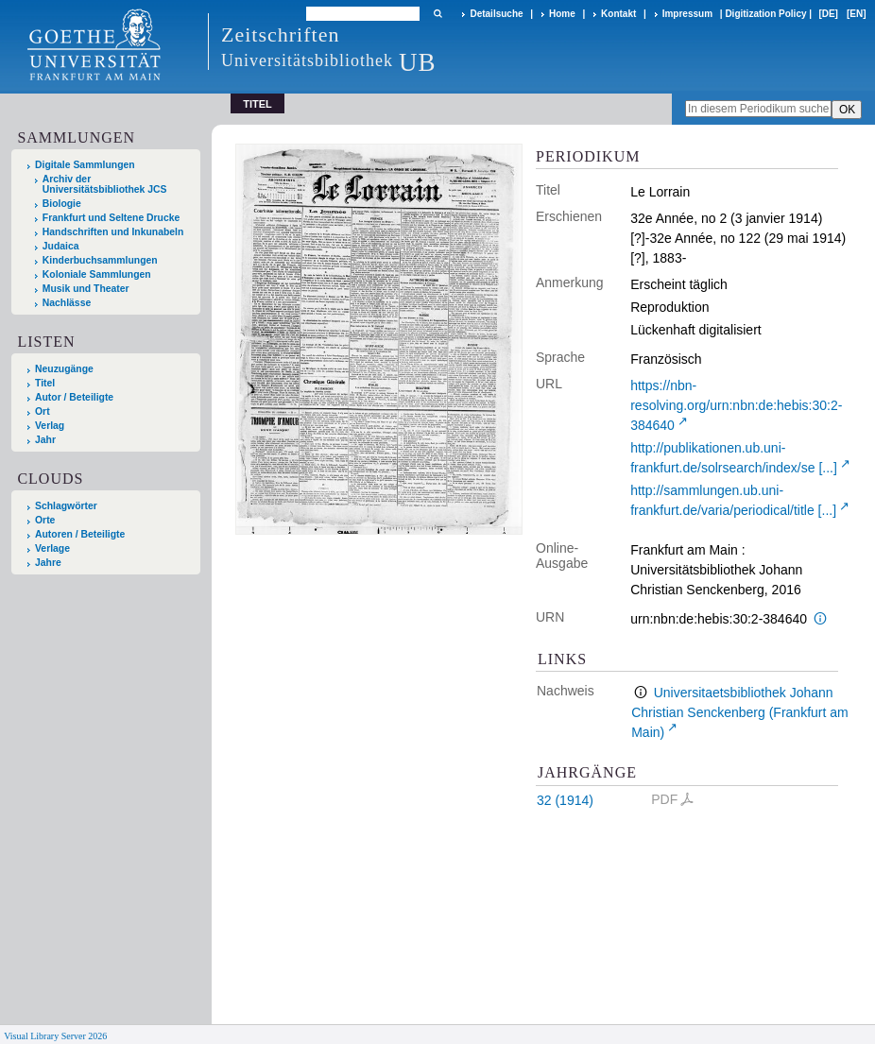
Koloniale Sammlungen (97, 274)
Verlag (49, 425)
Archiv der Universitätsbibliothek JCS (105, 184)
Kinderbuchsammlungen (100, 260)
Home (562, 14)
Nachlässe (67, 303)
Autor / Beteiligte (74, 397)
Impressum (687, 14)
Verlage (52, 548)
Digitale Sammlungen (85, 165)
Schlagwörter (66, 506)
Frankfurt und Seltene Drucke (111, 218)
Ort (42, 411)
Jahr (45, 440)
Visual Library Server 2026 (55, 1036)
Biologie (62, 203)
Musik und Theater (86, 288)
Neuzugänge (64, 369)
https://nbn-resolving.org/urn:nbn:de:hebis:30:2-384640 (736, 405)
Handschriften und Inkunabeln (113, 232)
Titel (45, 383)
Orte (45, 520)
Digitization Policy (765, 14)
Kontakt (618, 14)
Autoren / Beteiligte (80, 534)
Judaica (61, 246)
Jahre (48, 562)
